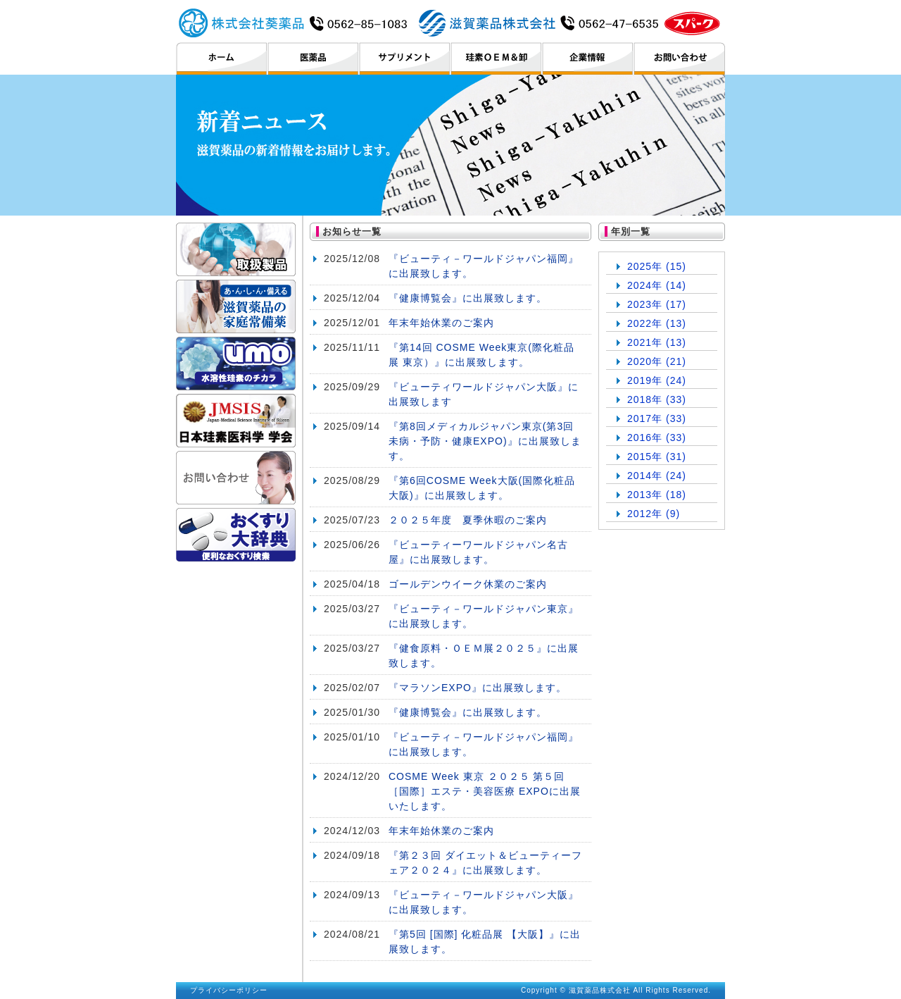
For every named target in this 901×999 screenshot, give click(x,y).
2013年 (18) (656, 494)
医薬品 (312, 58)
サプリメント (404, 58)
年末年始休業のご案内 (441, 322)
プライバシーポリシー (228, 990)
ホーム (221, 58)
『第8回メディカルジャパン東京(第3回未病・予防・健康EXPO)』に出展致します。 (485, 441)
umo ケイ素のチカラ (236, 363)
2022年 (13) (656, 323)
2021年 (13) (656, 342)
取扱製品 (236, 249)
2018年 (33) (656, 399)
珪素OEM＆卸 (495, 58)
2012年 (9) (653, 513)
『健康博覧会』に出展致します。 (468, 298)
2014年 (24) (656, 475)
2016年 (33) (656, 437)
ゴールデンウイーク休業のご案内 (468, 584)
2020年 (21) (656, 361)
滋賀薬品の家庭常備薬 (236, 306)
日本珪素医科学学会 (236, 420)
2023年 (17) (656, 304)
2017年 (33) (656, 418)
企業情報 (587, 58)
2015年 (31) (656, 456)
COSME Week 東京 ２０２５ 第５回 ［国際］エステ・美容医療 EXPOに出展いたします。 (485, 791)
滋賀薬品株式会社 (449, 22)
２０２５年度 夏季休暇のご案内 (468, 520)
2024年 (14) (656, 285)
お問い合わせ (679, 58)
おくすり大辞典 (236, 534)
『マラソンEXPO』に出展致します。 (478, 687)
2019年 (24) (656, 380)
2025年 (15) (656, 266)
